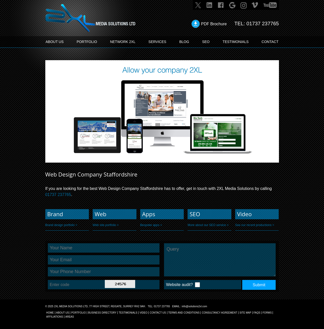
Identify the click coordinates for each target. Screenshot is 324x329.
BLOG (184, 42)
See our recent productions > (254, 225)
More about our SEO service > (208, 225)
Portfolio (78, 312)
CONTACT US (158, 312)
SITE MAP (245, 312)
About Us (62, 312)
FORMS (267, 312)
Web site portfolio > (106, 225)
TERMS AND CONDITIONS (184, 312)
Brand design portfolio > (61, 225)
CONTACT (269, 42)
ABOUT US (55, 42)
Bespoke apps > (151, 225)
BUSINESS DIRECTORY (102, 312)
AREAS (69, 316)
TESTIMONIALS (235, 42)
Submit (259, 285)
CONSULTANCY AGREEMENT (219, 312)
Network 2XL (122, 42)
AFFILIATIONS (54, 316)
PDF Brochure (214, 24)
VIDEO (143, 312)
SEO (206, 42)
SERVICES (157, 42)
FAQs (257, 312)
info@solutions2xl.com (194, 306)
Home (50, 312)
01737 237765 (263, 23)
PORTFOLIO (87, 42)
